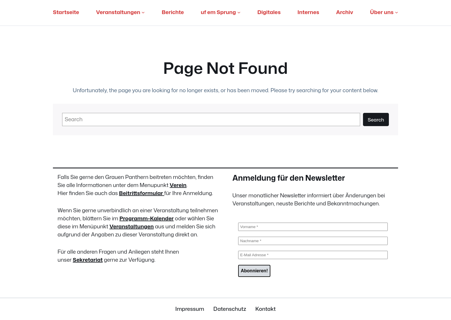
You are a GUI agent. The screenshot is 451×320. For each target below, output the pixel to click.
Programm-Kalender (146, 218)
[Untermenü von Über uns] (396, 12)
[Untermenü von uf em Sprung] (238, 12)
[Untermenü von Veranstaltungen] (143, 12)
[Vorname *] (313, 227)
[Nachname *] (313, 241)
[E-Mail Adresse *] (313, 255)
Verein (178, 185)
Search (376, 119)
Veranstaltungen (131, 226)
